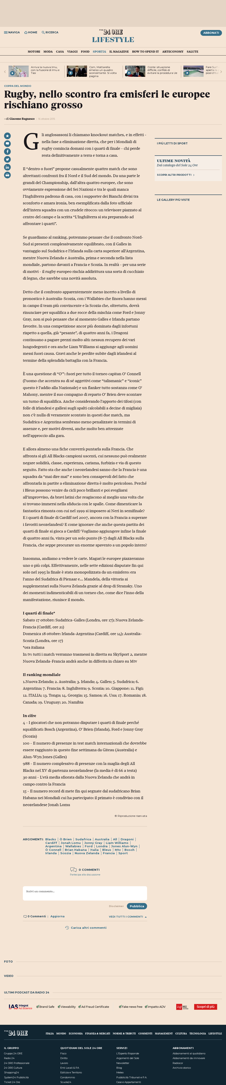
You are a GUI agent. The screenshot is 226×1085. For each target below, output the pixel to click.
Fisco (63, 1053)
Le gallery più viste (173, 199)
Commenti (145, 1033)
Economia (76, 1033)
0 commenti (85, 869)
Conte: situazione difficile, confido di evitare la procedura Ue (162, 70)
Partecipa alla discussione (85, 874)
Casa (60, 51)
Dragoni (127, 839)
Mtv (118, 850)
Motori (34, 51)
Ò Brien (66, 839)
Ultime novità (173, 160)
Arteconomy (172, 51)
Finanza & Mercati (97, 1033)
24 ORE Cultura (13, 1067)
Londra (102, 846)
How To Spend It (145, 51)
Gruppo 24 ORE (13, 1053)
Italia (94, 850)
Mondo (61, 1033)
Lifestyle (113, 39)
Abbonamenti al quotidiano (189, 1053)
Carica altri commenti (85, 927)
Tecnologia (197, 1033)
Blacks (50, 839)
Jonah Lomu (71, 843)
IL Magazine (119, 51)
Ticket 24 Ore (12, 1082)
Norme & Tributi (124, 1033)
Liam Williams (117, 843)
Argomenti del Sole (127, 1058)
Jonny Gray (93, 843)
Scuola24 (65, 1082)
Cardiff (51, 843)
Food (85, 51)
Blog (119, 1067)
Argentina (53, 846)
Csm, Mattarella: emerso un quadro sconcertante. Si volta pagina (103, 71)
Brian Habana (76, 850)
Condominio (67, 1077)
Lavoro (64, 1063)
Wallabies (73, 846)
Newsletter (122, 1063)
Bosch (129, 850)
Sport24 (99, 51)
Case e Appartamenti (128, 1082)
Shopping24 (11, 1072)
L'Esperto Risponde (127, 1053)
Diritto (63, 1058)
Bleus (106, 850)
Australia (102, 839)
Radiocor (178, 1063)
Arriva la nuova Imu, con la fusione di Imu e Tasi (45, 70)
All (115, 839)
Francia (109, 853)
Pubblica (137, 906)
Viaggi (72, 51)
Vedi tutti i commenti (128, 916)
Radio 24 (9, 1058)
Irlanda (51, 853)
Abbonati (211, 32)
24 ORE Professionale (16, 1063)
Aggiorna (57, 916)
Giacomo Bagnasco (22, 119)
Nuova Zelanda (87, 853)
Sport (123, 853)
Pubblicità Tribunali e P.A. (131, 1077)
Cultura (181, 1033)
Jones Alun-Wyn (124, 846)
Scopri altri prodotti (175, 174)
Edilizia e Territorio (71, 1072)
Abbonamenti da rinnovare (189, 1058)
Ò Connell (53, 850)
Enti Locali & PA (69, 1067)
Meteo (120, 1072)
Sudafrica (83, 839)
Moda (48, 51)
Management (164, 1033)
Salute (192, 51)
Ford (89, 846)
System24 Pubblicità (16, 1077)
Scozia (65, 853)
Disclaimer (116, 906)
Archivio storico (182, 1067)
